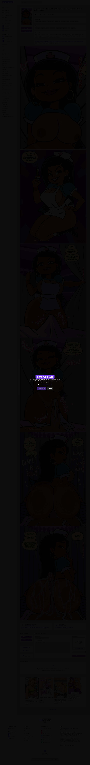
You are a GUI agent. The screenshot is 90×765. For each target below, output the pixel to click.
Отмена (50, 388)
